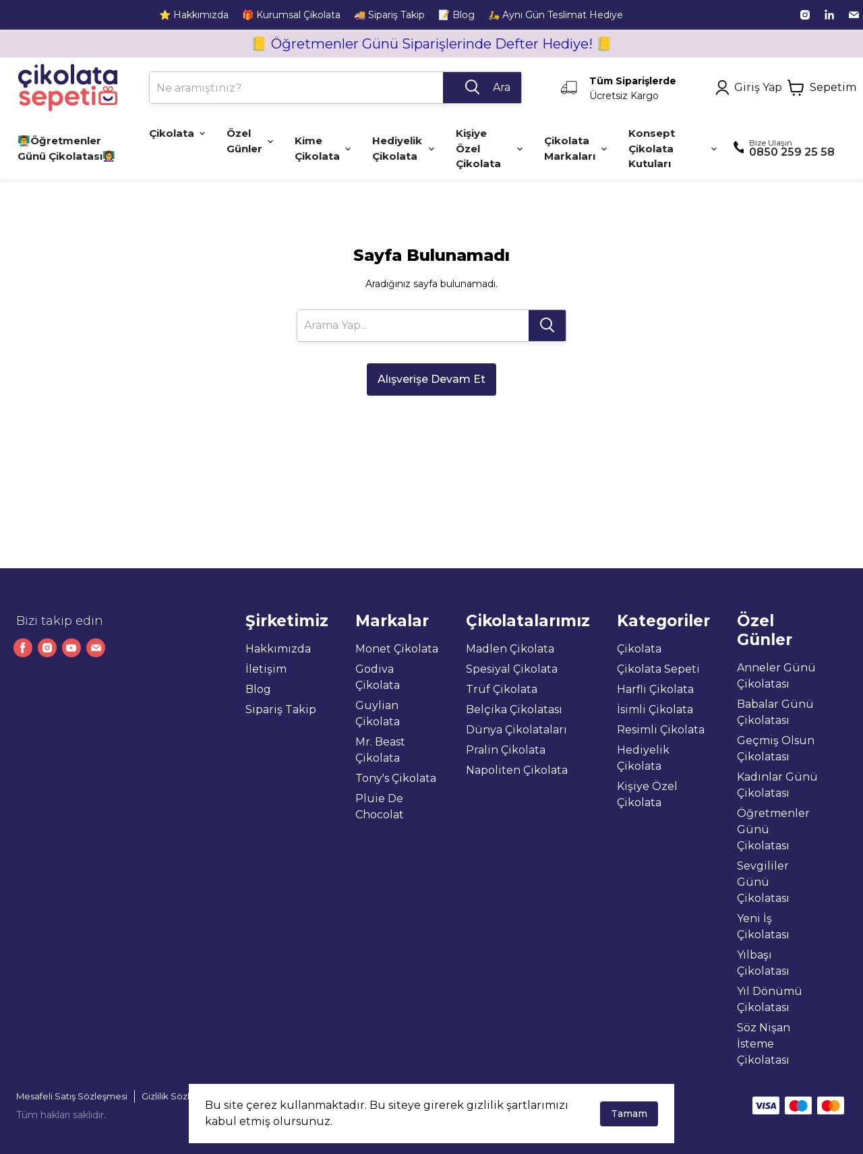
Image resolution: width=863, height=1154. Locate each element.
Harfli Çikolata (655, 689)
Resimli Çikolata (661, 729)
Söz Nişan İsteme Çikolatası (763, 1043)
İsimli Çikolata (655, 709)
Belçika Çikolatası (514, 709)
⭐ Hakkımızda (194, 15)
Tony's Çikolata (395, 778)
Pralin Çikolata (505, 749)
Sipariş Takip (280, 709)
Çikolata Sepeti (658, 669)
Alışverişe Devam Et (431, 379)
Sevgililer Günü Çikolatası (763, 882)
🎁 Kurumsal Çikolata (291, 15)
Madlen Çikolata (510, 648)
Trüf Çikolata (501, 689)
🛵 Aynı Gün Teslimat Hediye (555, 15)
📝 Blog (456, 15)
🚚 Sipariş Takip (389, 15)
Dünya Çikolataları (516, 729)
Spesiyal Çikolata (512, 669)
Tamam (629, 1113)
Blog (258, 689)
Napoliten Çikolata (517, 770)
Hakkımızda (278, 648)
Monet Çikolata (396, 648)
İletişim (266, 669)
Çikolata (639, 648)
